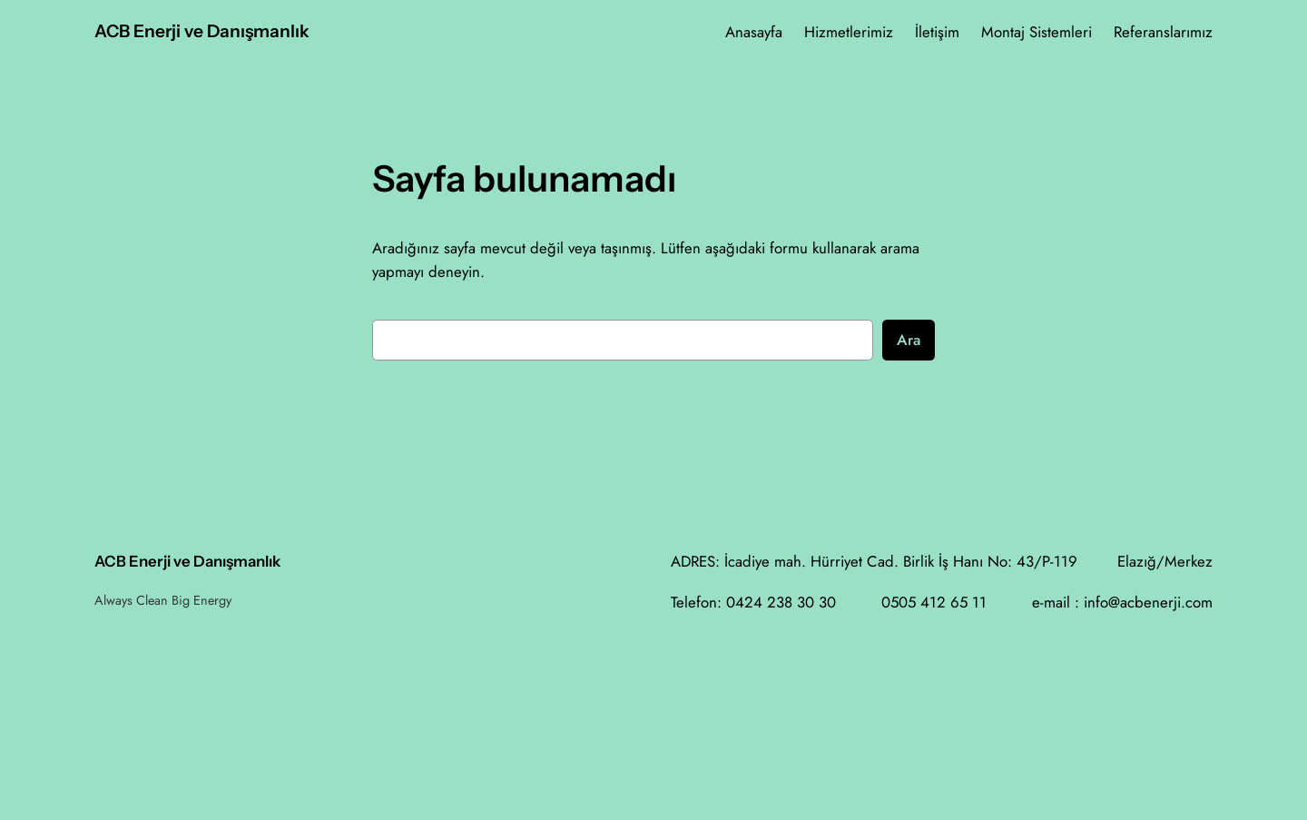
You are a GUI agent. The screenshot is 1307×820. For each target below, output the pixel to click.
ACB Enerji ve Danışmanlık (202, 31)
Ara (908, 340)
